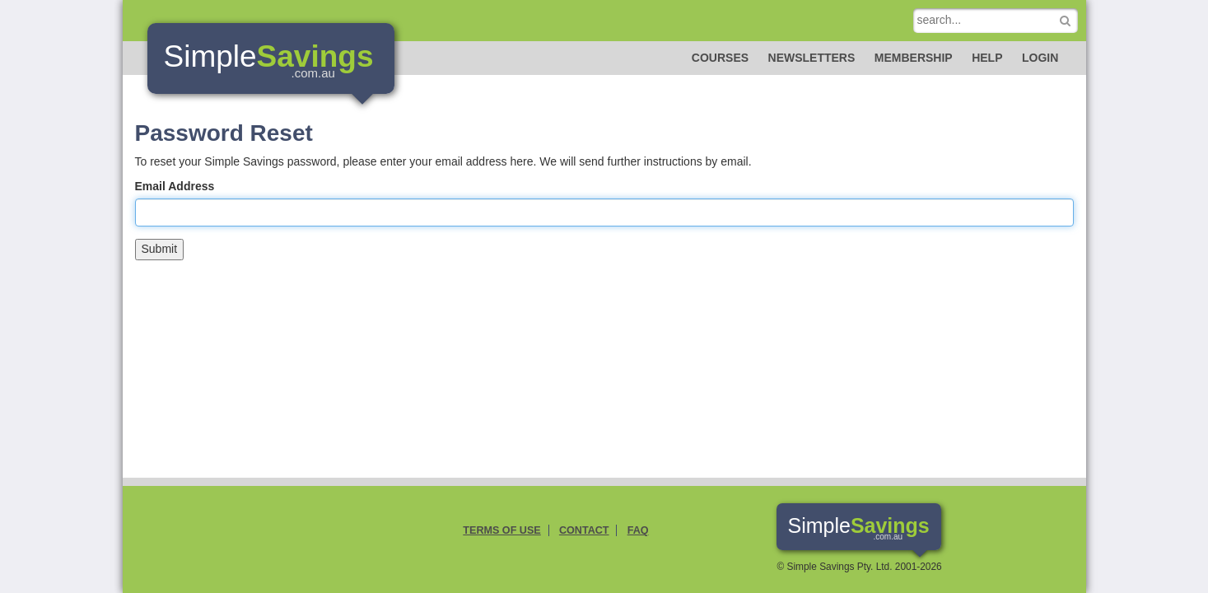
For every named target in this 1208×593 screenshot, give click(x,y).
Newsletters (812, 57)
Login (1040, 57)
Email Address (175, 186)
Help (987, 57)
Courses (720, 57)
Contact (584, 530)
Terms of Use (501, 530)
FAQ (638, 530)
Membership (914, 57)
